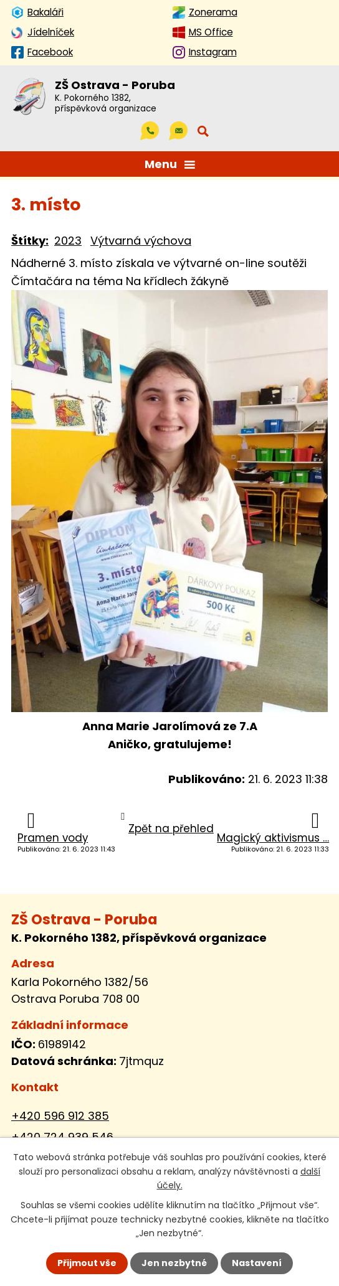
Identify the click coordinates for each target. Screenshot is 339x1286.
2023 (68, 240)
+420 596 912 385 (60, 1116)
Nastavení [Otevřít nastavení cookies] (257, 1263)
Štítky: (30, 240)
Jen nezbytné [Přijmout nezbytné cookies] (174, 1263)
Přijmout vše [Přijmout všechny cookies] (87, 1263)
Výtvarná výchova (140, 240)
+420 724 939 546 (62, 1137)
